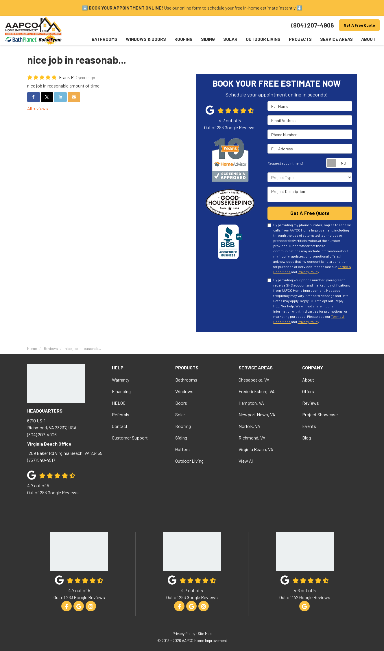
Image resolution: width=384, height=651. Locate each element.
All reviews (37, 108)
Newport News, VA (257, 414)
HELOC (118, 402)
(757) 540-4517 (65, 455)
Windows (184, 391)
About (308, 379)
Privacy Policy (308, 272)
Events (309, 425)
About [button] (368, 39)
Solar (180, 414)
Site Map (205, 633)
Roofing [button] (182, 39)
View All (246, 460)
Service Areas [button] (336, 39)
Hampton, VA (251, 402)
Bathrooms (186, 379)
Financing (121, 391)
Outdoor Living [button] (262, 39)
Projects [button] (299, 39)
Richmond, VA (252, 437)
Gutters (182, 449)
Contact (120, 425)
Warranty (120, 379)
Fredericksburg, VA (257, 391)
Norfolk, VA (249, 425)
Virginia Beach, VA (256, 449)
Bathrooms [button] (103, 39)
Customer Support (130, 437)
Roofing (183, 425)
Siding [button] (207, 39)
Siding (181, 437)
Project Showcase (320, 414)
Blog (306, 437)
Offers (308, 391)
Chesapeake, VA (254, 379)
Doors (181, 402)
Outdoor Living (189, 460)
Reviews (310, 402)
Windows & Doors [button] (144, 39)
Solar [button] (229, 39)
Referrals (120, 414)
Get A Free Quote (359, 25)
